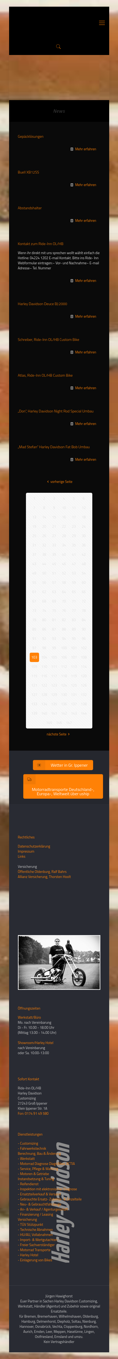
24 (84, 526)
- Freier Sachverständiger (36, 1244)
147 (69, 722)
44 (44, 563)
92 (44, 638)
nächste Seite (59, 734)
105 (54, 657)
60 (84, 582)
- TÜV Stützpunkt (30, 1224)
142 (64, 713)
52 (64, 573)
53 (74, 573)
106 (64, 657)
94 (64, 638)
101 (74, 648)
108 (84, 657)
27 (54, 535)
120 (84, 676)
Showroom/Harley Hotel (36, 1042)
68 (44, 601)
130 (64, 694)
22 (64, 526)
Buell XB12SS (28, 172)
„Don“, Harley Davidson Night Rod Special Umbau (56, 411)
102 (84, 648)
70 (64, 601)
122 (44, 685)
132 (84, 694)
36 (84, 545)
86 (44, 629)
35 (74, 545)
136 (64, 704)
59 (74, 582)
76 (64, 610)
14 (44, 517)
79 (34, 620)
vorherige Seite (58, 481)
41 (74, 554)
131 (74, 694)
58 (64, 582)
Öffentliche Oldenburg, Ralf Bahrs (42, 871)
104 (44, 657)
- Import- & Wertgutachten (38, 1239)
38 (44, 554)
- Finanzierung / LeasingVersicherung (35, 1217)
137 (74, 704)
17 (74, 517)
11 (74, 507)
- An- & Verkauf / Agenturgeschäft (43, 1209)
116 (44, 676)
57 (54, 582)
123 (54, 685)
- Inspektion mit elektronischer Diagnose (47, 1189)
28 (64, 535)
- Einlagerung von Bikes (35, 1260)
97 (34, 648)
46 (64, 563)
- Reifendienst (28, 1184)
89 (74, 629)
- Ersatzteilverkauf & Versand (39, 1194)
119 (74, 676)
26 (44, 535)
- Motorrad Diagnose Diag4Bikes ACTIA (46, 1163)
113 (74, 666)
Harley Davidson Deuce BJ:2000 (42, 303)
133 (34, 704)
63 (54, 591)
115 (34, 676)
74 (44, 610)
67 (34, 601)
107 (74, 657)
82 (64, 620)
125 (74, 685)
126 (84, 685)
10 (64, 507)
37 (34, 554)
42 (84, 554)
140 (44, 713)
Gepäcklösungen (31, 136)
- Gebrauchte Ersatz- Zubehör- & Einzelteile (50, 1199)
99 (54, 648)
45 (54, 563)
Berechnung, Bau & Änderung (39, 1153)
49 (34, 573)
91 (34, 638)
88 (64, 629)
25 (34, 535)
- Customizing (28, 1143)
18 (84, 517)
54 (84, 573)
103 (34, 657)
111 (54, 666)
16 (64, 517)
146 (59, 722)
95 (74, 638)
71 (74, 601)
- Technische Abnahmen (35, 1229)
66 (84, 591)
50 (44, 573)
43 (34, 563)
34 (64, 545)
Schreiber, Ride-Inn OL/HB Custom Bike (48, 339)
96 (84, 638)
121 (34, 685)
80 (44, 620)
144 (84, 713)
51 (54, 573)
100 (64, 648)
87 (54, 629)
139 (34, 713)
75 (54, 610)
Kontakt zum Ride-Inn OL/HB (40, 243)
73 (34, 610)
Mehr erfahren (85, 149)
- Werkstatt (26, 1158)
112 (64, 666)
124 (64, 685)
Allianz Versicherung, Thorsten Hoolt (44, 876)
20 (44, 526)
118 (64, 676)
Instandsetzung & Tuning (36, 1178)
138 (84, 704)
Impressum (26, 851)
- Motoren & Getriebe (33, 1173)
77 (74, 610)
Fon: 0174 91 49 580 (33, 1113)
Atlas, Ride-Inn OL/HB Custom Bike (45, 375)
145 (49, 722)
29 (74, 535)
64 (64, 591)
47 (74, 563)
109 (34, 666)
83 (74, 620)
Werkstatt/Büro (29, 1017)
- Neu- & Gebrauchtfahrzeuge (40, 1204)
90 (84, 629)
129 (54, 694)
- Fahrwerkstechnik (32, 1148)
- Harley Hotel (28, 1255)
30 (84, 535)
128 (44, 694)
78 (84, 610)
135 (54, 704)
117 (54, 676)
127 (34, 694)
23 (74, 526)
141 (54, 713)
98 (44, 648)
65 (74, 591)
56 (44, 582)
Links (21, 856)
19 (34, 526)
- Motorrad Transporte (34, 1249)
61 (34, 591)
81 (54, 620)
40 (64, 554)
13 (34, 517)
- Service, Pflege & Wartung (38, 1168)
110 (44, 666)
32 (44, 545)
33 (54, 545)
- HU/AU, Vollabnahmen (35, 1234)
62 (44, 591)
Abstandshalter (30, 208)
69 (54, 601)
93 (54, 638)
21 (54, 526)
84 (84, 620)
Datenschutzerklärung (34, 846)
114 (84, 666)
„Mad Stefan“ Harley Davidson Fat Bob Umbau (54, 447)
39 (54, 554)
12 (84, 507)
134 (44, 704)
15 (54, 517)
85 (34, 629)
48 (84, 563)
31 (34, 545)
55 (34, 582)
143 (74, 713)
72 (84, 601)
